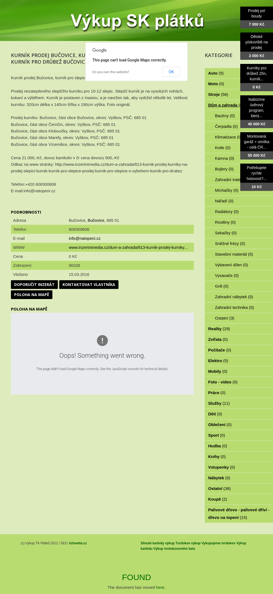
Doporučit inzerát (34, 284)
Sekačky (226, 232)
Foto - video (223, 382)
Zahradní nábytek (234, 296)
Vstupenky (221, 467)
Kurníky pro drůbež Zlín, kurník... (257, 73)
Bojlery (224, 169)
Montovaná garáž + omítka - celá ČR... (256, 141)
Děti (215, 414)
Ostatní (225, 318)
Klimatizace (228, 137)
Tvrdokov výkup (188, 543)
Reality (219, 328)
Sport (216, 435)
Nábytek (219, 477)
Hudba (217, 446)
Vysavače (227, 275)
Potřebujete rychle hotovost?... (256, 173)
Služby (219, 403)
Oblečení (220, 424)
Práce (216, 392)
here (160, 587)
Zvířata (218, 339)
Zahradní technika (234, 307)
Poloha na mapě (31, 294)
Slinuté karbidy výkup (157, 543)
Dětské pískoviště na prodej (256, 42)
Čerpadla (226, 126)
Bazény (225, 115)
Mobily (217, 371)
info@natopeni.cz (84, 238)
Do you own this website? (111, 72)
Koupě (217, 499)
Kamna (224, 158)
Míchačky (227, 190)
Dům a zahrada (226, 105)
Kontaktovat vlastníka (89, 284)
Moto (216, 83)
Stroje (218, 94)
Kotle (223, 147)
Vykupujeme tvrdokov (218, 543)
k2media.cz (78, 543)
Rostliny (225, 222)
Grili (222, 286)
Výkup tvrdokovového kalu (174, 549)
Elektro (218, 360)
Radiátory (227, 211)
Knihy (217, 456)
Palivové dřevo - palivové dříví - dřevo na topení (238, 513)
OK (171, 72)
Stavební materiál (234, 254)
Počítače (219, 350)
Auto (216, 73)
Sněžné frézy (230, 243)
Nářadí (224, 201)
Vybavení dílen (231, 264)
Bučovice (96, 220)
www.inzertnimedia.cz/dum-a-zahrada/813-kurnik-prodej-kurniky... (128, 247)
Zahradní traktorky (234, 179)
